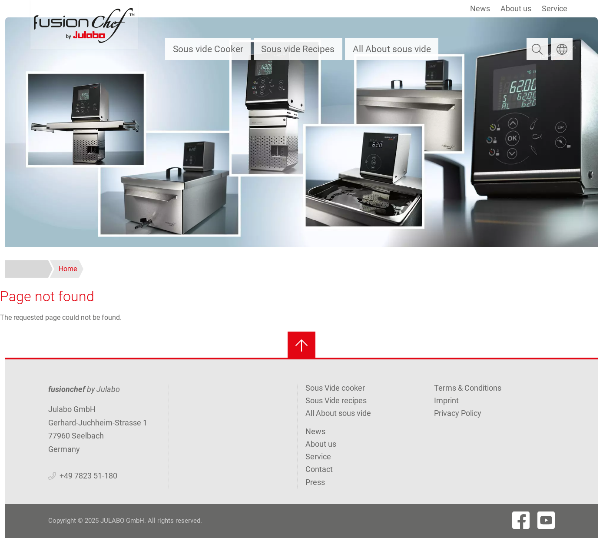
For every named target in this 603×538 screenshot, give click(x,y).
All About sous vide (392, 48)
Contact (319, 469)
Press (315, 482)
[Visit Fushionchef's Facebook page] (521, 520)
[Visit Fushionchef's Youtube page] (546, 520)
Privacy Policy (457, 413)
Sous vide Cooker (208, 48)
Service (554, 8)
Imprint (446, 400)
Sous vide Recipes (298, 48)
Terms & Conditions (467, 387)
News (480, 8)
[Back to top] (301, 345)
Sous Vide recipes (336, 400)
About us (515, 8)
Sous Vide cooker (335, 387)
